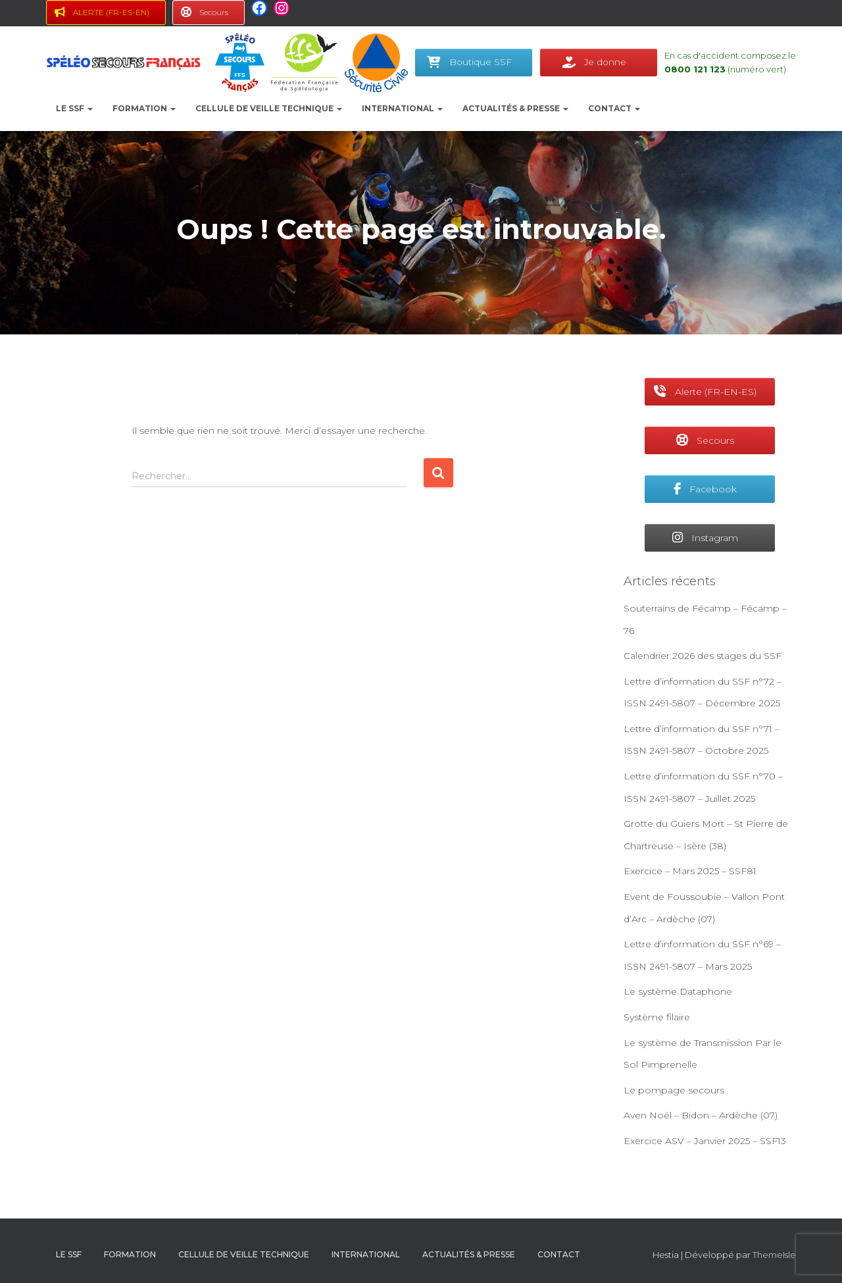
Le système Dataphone (678, 991)
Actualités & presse (515, 108)
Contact (614, 108)
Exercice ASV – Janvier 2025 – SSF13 (705, 1141)
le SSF (74, 108)
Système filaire (657, 1017)
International (402, 108)
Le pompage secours (674, 1090)
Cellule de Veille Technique (268, 108)
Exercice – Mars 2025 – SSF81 (690, 871)
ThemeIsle (774, 1254)
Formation (144, 108)
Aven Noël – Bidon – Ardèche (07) (701, 1115)
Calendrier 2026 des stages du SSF (702, 656)
